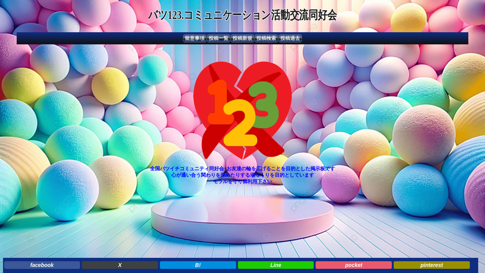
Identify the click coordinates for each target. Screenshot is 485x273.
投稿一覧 (218, 38)
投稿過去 (290, 38)
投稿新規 (242, 38)
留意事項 (195, 38)
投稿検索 (266, 38)
